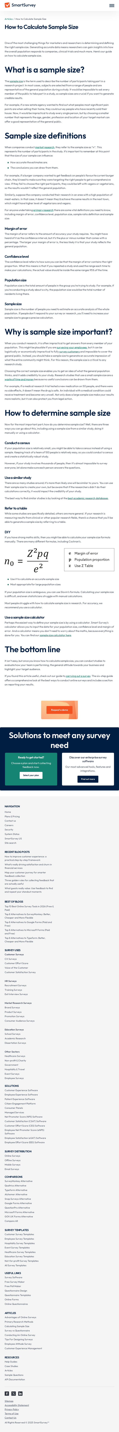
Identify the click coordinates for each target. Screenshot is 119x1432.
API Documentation (15, 1379)
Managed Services (14, 1112)
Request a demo (59, 709)
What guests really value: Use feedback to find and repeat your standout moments (29, 890)
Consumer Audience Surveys (19, 1020)
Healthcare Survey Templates (20, 1252)
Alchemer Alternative (16, 1194)
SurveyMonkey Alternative (18, 1181)
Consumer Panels (14, 1107)
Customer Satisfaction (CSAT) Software (25, 1121)
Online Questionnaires (16, 1303)
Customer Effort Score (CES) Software (25, 1125)
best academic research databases (88, 498)
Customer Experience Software (21, 1090)
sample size (16, 81)
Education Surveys (14, 1029)
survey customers (69, 351)
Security (9, 829)
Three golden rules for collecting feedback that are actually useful (29, 882)
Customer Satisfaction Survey (20, 972)
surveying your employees (72, 347)
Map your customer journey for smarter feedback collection (25, 874)
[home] (20, 5)
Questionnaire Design (16, 1290)
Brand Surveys (12, 1007)
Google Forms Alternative (18, 1203)
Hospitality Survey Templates (20, 1243)
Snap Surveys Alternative (18, 1198)
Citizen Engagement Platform (20, 1103)
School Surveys (12, 1033)
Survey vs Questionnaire (17, 1330)
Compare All (11, 1220)
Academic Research (15, 1038)
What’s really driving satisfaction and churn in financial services (28, 866)
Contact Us (10, 1417)
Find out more (88, 779)
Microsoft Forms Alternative (19, 1212)
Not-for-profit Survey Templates (21, 1260)
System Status (12, 834)
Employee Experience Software (21, 1094)
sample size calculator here (55, 635)
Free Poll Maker (13, 1286)
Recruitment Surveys (15, 985)
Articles (9, 18)
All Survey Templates (15, 1265)
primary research (43, 210)
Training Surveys (13, 989)
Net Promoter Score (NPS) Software (23, 1116)
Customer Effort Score (16, 963)
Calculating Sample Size (17, 1326)
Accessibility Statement (17, 1405)
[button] (111, 5)
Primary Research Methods (19, 1321)
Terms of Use (11, 1413)
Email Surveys (12, 1169)
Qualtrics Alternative (15, 1185)
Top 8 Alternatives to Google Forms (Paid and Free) (28, 924)
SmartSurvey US (13, 838)
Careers (9, 825)
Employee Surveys (14, 1078)
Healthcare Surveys (15, 1056)
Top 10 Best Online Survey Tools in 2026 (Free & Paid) (29, 908)
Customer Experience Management (23, 1348)
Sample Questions (14, 1374)
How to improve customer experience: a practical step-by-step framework (25, 858)
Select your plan (31, 775)
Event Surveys (12, 1073)
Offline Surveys (12, 1160)
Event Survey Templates (17, 1247)
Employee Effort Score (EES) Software (25, 1142)
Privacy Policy (12, 1409)
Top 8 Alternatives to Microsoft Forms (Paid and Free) (27, 932)
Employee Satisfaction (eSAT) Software (25, 1138)
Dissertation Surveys (15, 1042)
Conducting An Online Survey (20, 1335)
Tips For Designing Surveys (19, 1339)
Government (11, 1064)
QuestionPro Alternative (17, 1207)
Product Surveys (13, 1011)
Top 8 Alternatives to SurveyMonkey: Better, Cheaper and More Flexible (28, 916)
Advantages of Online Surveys (20, 1317)
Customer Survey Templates (19, 1234)
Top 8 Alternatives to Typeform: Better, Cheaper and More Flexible (25, 939)
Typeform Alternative (16, 1190)
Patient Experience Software (20, 1099)
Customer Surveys (14, 954)
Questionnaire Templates (18, 1295)
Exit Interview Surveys (16, 994)
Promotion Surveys (14, 1016)
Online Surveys (12, 1155)
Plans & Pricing (12, 816)
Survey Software (13, 1277)
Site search (10, 842)
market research (44, 147)
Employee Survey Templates (19, 1238)
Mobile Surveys (12, 1164)
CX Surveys (11, 958)
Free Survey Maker (15, 1281)
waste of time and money (19, 379)
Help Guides (11, 1361)
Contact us (10, 820)
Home (8, 811)
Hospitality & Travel (15, 1069)
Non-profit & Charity (15, 1060)
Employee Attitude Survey (18, 1343)
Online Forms (12, 1299)
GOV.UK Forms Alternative (19, 1216)
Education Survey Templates (19, 1256)
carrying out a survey (78, 676)
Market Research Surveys (18, 1003)
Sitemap (9, 1401)
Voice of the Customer (16, 967)
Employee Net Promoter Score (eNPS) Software (24, 1132)
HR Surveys (10, 981)
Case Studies (11, 1366)
